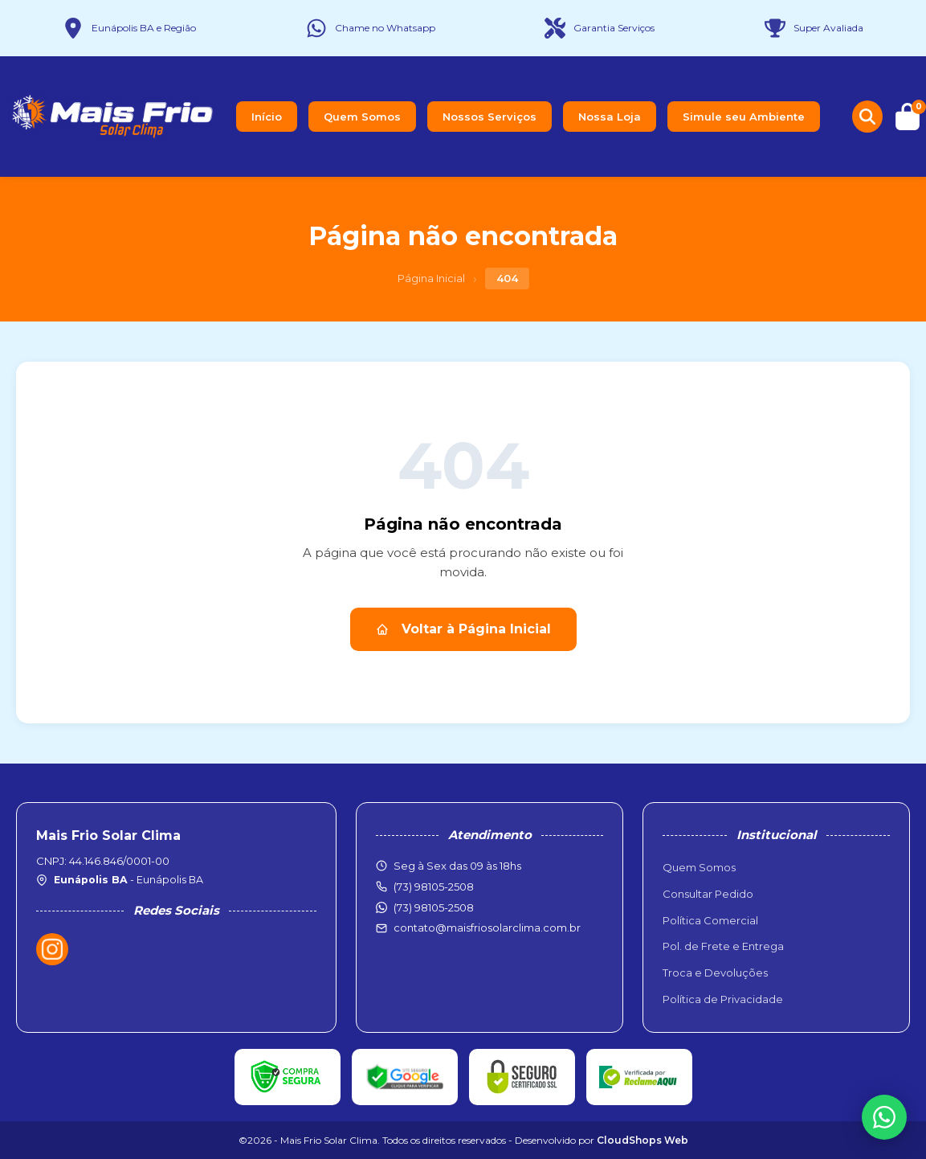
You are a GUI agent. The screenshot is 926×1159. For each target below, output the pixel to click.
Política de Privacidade (723, 999)
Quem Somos (362, 116)
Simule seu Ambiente (744, 116)
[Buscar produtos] (867, 116)
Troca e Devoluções (715, 972)
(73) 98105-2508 (434, 907)
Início (266, 116)
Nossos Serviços (489, 116)
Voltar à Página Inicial (463, 629)
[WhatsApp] (884, 1117)
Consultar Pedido (708, 893)
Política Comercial (710, 920)
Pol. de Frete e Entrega (723, 946)
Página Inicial (431, 278)
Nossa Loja (609, 116)
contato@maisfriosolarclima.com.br (487, 927)
